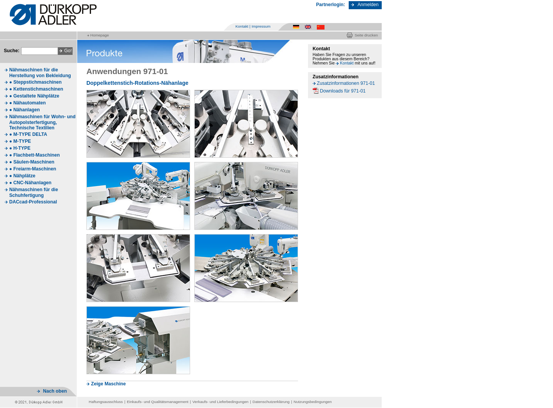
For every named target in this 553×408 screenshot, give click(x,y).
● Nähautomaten (27, 103)
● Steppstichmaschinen (35, 82)
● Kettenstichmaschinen (36, 89)
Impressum (261, 26)
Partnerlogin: (330, 4)
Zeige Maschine (108, 384)
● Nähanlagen (24, 109)
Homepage (99, 35)
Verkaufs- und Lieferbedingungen (220, 402)
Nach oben (55, 391)
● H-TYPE (19, 148)
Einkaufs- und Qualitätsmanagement (157, 402)
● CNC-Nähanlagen (30, 182)
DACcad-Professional (33, 202)
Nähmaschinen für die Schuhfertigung (33, 192)
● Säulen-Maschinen (31, 162)
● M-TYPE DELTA (28, 134)
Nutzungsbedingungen (313, 402)
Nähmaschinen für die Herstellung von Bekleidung (40, 72)
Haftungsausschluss (106, 402)
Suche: (12, 50)
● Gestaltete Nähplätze (34, 96)
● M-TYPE (20, 141)
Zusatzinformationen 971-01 (346, 83)
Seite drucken (366, 35)
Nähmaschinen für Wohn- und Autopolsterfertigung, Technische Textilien (42, 122)
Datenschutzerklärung (271, 402)
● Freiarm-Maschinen (32, 169)
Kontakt (241, 26)
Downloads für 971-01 (343, 91)
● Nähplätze (22, 175)
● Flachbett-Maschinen (34, 155)
